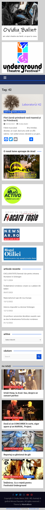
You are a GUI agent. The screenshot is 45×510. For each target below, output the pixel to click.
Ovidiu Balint (22, 124)
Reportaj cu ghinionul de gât (17, 454)
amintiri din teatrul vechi (13, 387)
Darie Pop (7, 112)
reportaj (27, 448)
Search (39, 356)
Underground (29, 477)
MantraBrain (27, 504)
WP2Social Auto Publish (13, 509)
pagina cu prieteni (19, 112)
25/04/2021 (9, 124)
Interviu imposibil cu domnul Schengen (19, 307)
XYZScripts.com (34, 509)
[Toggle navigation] (5, 77)
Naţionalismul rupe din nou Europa (17, 298)
